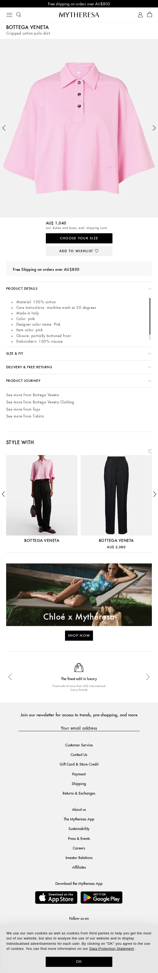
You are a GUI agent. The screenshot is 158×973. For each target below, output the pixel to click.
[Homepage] (79, 14)
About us (79, 809)
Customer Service (79, 744)
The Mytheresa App (79, 818)
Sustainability (79, 828)
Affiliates (79, 867)
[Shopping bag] (149, 14)
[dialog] (79, 948)
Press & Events (79, 838)
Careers (79, 848)
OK (79, 961)
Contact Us (79, 754)
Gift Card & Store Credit (79, 764)
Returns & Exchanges (79, 793)
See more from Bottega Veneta (32, 395)
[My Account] (140, 14)
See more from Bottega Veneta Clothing (40, 402)
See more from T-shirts (25, 416)
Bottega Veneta (27, 27)
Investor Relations (79, 857)
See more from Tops (23, 409)
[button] (4, 128)
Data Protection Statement (111, 949)
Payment (79, 773)
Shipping (79, 783)
